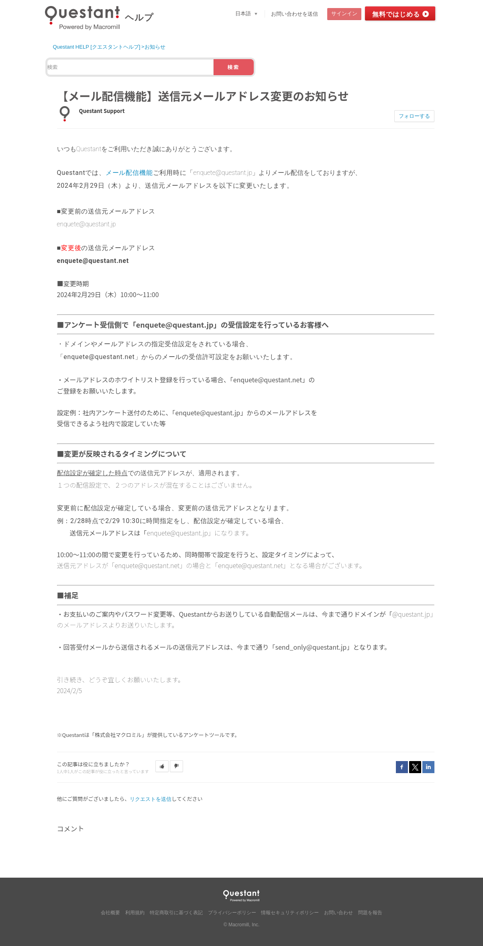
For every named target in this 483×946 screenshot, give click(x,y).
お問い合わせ (338, 912)
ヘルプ (139, 17)
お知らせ (155, 47)
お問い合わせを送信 (294, 14)
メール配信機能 (129, 172)
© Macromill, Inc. (242, 925)
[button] (162, 766)
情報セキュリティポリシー (290, 912)
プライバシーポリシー (232, 912)
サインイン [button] (344, 13)
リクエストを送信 (150, 799)
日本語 (244, 13)
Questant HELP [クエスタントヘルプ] (97, 47)
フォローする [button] (414, 116)
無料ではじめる (396, 14)
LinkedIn (428, 767)
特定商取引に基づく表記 (176, 912)
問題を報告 (370, 912)
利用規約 (135, 912)
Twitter (415, 767)
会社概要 (110, 912)
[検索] (130, 67)
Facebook (402, 767)
